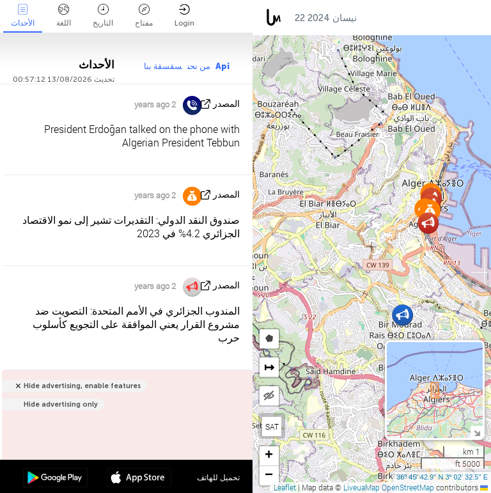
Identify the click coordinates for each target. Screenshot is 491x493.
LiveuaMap (361, 487)
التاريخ (103, 15)
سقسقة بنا (163, 66)
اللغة (63, 15)
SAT (272, 426)
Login (184, 15)
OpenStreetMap (408, 487)
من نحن (198, 66)
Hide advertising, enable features (82, 386)
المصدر (226, 103)
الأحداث (23, 15)
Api (222, 66)
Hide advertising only (61, 404)
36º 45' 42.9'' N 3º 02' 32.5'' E (442, 477)
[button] (402, 314)
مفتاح (144, 15)
